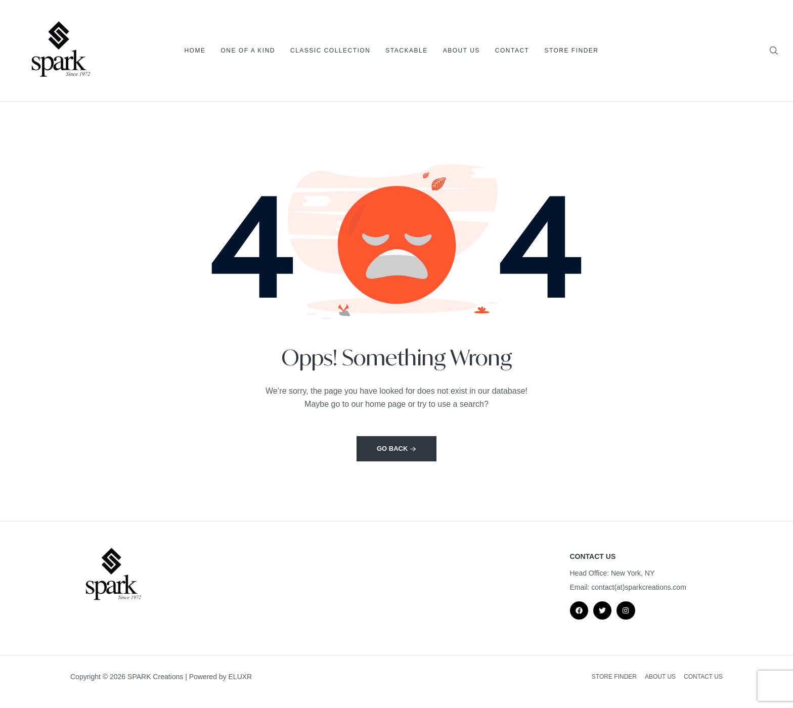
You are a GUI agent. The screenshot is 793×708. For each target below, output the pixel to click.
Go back (396, 448)
